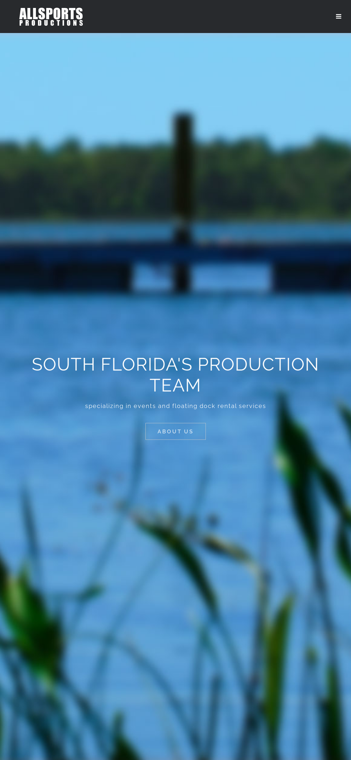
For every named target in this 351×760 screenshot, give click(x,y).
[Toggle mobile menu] (339, 16)
